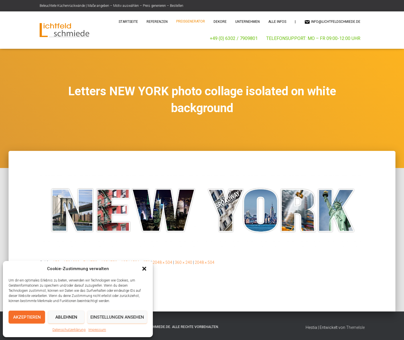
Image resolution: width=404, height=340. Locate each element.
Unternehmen (247, 22)
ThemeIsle (355, 327)
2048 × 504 (162, 262)
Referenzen (157, 22)
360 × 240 (183, 262)
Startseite (128, 22)
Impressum (97, 330)
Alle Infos (277, 22)
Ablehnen (66, 317)
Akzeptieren (27, 317)
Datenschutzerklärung (69, 330)
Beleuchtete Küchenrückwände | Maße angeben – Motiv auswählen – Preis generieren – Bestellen (111, 6)
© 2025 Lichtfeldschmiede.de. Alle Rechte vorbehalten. (169, 327)
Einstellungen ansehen (117, 317)
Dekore (220, 22)
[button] (144, 269)
